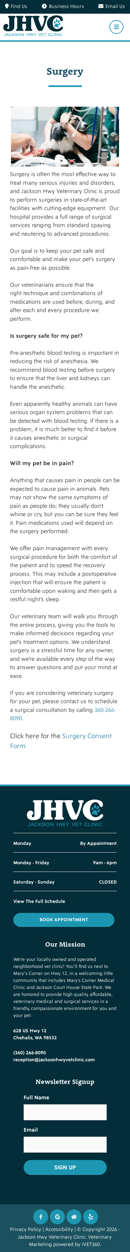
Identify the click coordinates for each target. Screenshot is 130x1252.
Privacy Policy (25, 1229)
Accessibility (59, 1229)
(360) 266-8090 (29, 1052)
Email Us (111, 6)
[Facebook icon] (40, 1216)
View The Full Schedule (39, 901)
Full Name (36, 1098)
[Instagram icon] (73, 1216)
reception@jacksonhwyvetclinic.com (54, 1059)
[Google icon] (57, 1216)
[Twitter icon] (90, 1216)
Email (31, 1130)
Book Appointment (64, 919)
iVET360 (91, 1244)
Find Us (16, 6)
